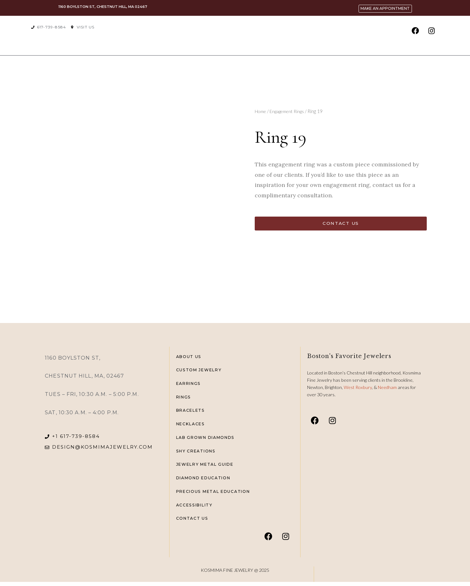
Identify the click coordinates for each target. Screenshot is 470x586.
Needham (388, 387)
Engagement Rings (289, 111)
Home (261, 111)
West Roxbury (358, 387)
